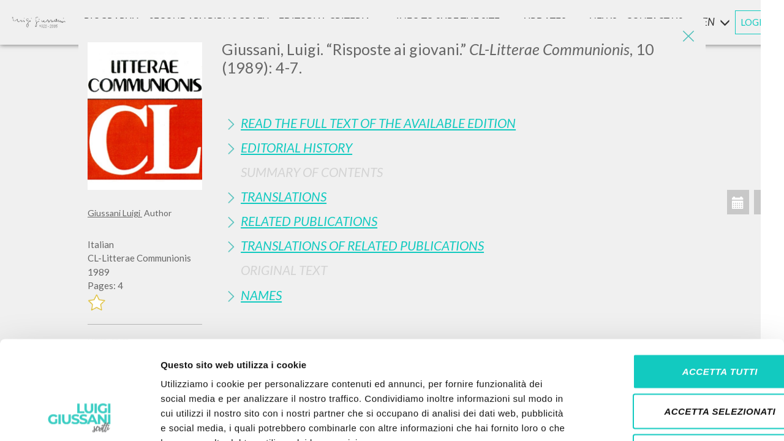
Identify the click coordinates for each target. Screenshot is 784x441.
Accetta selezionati (681, 320)
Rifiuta (682, 360)
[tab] (459, 123)
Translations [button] (283, 196)
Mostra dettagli (644, 417)
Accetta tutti (681, 280)
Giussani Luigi (115, 213)
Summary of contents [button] (312, 172)
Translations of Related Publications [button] (362, 245)
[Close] (687, 36)
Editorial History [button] (296, 147)
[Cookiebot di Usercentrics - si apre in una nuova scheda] (79, 417)
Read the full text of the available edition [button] (378, 123)
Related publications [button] (309, 221)
